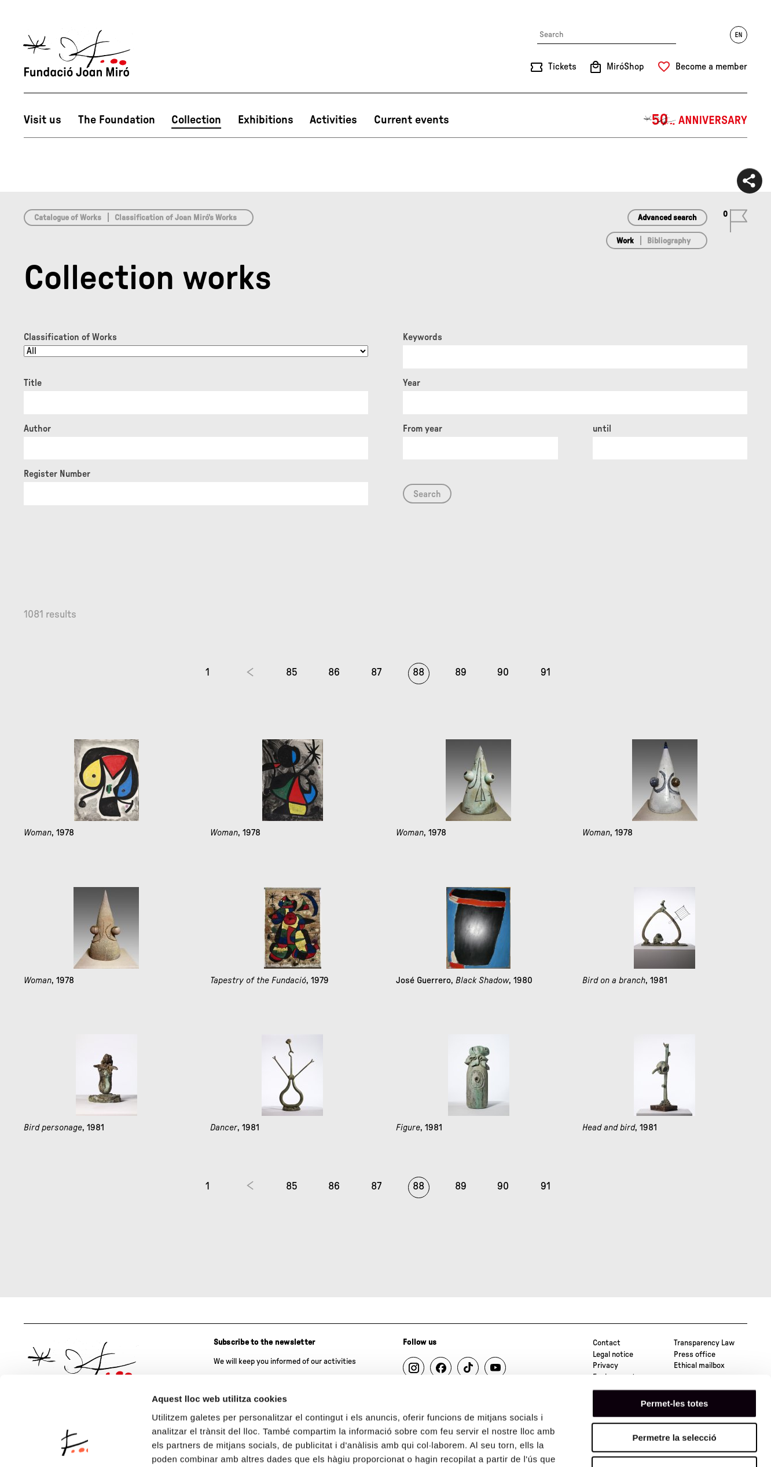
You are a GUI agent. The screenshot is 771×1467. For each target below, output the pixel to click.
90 (503, 672)
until (602, 428)
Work (625, 241)
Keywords (422, 337)
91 (545, 672)
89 (461, 672)
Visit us (42, 120)
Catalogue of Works (67, 218)
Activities (333, 120)
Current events (411, 120)
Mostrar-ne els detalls (666, 1444)
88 (418, 672)
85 (292, 672)
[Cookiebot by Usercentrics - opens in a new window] (75, 1444)
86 (334, 672)
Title (33, 383)
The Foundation (116, 120)
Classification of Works (70, 337)
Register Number (57, 474)
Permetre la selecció (674, 1359)
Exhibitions (265, 120)
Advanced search (667, 218)
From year (422, 428)
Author (37, 428)
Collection (196, 120)
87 (376, 672)
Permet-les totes (674, 1325)
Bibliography (669, 241)
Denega (674, 1393)
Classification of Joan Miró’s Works (176, 218)
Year (411, 383)
